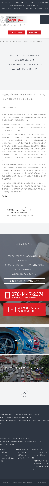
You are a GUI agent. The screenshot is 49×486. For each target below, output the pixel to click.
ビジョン (5, 455)
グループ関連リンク (40, 452)
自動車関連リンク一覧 (41, 464)
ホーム (4, 449)
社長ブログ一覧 (23, 449)
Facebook (5, 196)
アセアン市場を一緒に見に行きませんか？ (19, 216)
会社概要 (5, 452)
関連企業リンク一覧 (40, 461)
